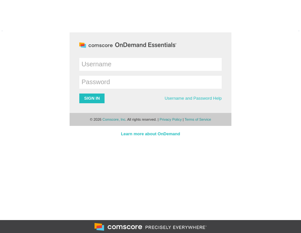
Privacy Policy (171, 119)
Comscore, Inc (114, 119)
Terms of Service (197, 119)
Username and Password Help (193, 98)
